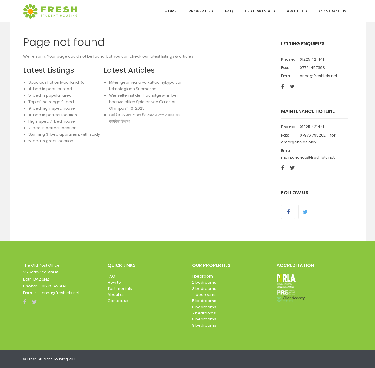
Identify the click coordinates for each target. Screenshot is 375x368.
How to (114, 282)
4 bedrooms (204, 294)
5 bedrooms (204, 301)
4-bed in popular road (50, 89)
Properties (201, 11)
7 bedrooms (204, 313)
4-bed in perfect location (52, 115)
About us (116, 294)
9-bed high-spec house (51, 108)
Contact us (118, 301)
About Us (297, 11)
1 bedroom (202, 276)
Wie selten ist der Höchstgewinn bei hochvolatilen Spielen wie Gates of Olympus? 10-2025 (143, 102)
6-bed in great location (50, 141)
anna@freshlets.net (318, 76)
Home (171, 11)
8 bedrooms (204, 319)
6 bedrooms (204, 307)
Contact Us (333, 11)
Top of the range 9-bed (51, 102)
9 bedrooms (204, 325)
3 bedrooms (204, 288)
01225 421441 (312, 59)
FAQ (229, 11)
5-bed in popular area (50, 95)
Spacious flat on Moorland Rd (56, 82)
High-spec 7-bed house (51, 121)
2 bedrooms (204, 282)
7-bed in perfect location (52, 128)
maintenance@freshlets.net (308, 157)
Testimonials (260, 11)
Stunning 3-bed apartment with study (64, 134)
